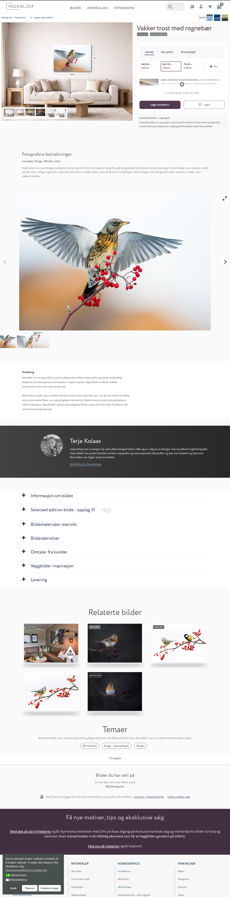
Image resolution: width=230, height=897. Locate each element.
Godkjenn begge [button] (50, 888)
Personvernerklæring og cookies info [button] (26, 870)
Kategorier (7, 17)
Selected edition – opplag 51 (154, 117)
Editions (182, 887)
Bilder (75, 8)
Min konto (123, 879)
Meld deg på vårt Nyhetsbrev (30, 831)
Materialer (80, 863)
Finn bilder (186, 863)
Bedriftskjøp (124, 887)
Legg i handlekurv (159, 104)
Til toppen (115, 758)
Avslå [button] (13, 888)
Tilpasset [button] (30, 888)
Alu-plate (76, 871)
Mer (214, 66)
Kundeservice (129, 863)
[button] (8, 875)
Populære (20, 17)
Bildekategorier (115, 786)
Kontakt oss (124, 871)
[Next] (224, 261)
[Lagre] (204, 105)
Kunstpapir (77, 887)
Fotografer (124, 8)
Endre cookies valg (179, 797)
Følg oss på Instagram (103, 846)
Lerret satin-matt (80, 879)
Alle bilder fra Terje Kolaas (85, 464)
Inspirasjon (97, 8)
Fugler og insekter (43, 17)
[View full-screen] (224, 198)
